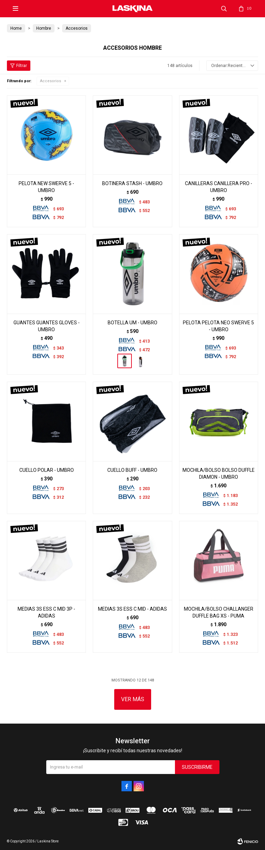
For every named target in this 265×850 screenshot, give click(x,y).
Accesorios (50, 81)
